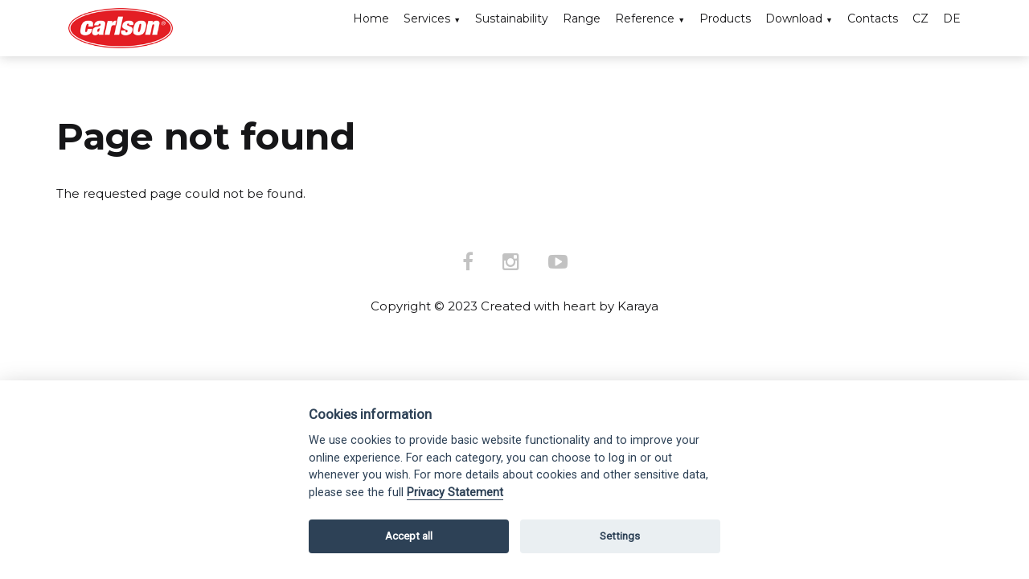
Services (427, 18)
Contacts (872, 18)
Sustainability (511, 18)
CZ (920, 18)
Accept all (409, 536)
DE (952, 18)
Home (371, 18)
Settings (620, 536)
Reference (644, 18)
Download (793, 18)
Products (725, 18)
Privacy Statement (455, 492)
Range (582, 18)
